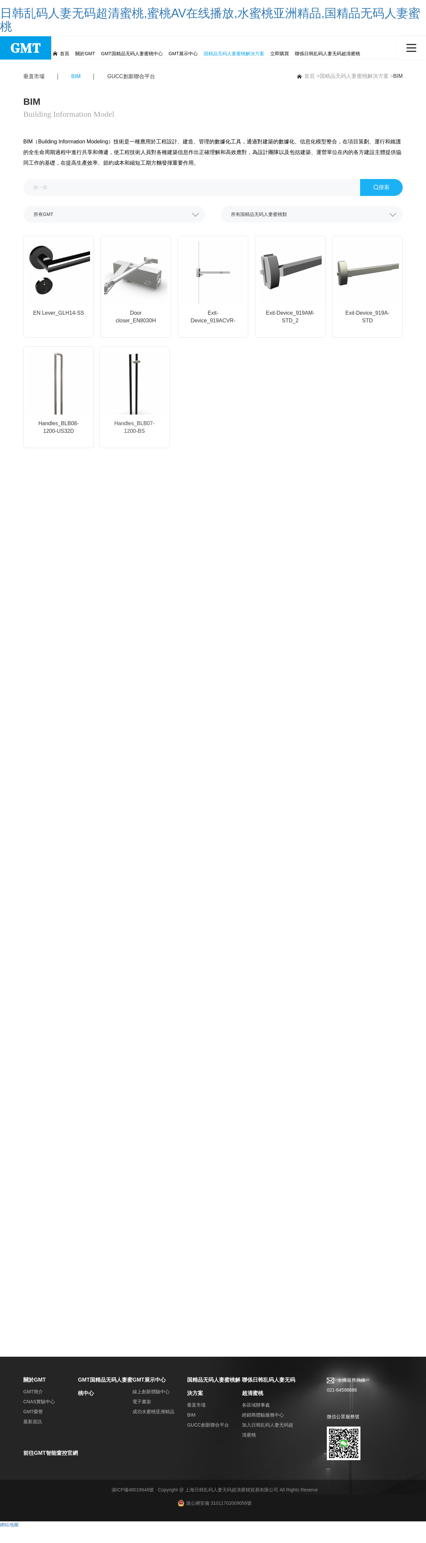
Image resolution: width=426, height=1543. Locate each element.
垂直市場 (34, 78)
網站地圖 (9, 1539)
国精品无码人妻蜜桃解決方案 (354, 77)
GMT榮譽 (33, 1426)
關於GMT (34, 1395)
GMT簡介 (33, 1406)
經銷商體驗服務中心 (263, 1430)
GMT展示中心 (149, 1395)
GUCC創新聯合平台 (131, 78)
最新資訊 (32, 1436)
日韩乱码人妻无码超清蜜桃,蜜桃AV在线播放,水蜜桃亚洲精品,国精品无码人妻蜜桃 (210, 19)
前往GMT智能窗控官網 (50, 1468)
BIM (398, 77)
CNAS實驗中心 (39, 1416)
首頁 (304, 77)
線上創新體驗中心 (151, 1406)
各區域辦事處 (256, 1420)
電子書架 (141, 1416)
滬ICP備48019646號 (132, 1504)
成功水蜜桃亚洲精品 (153, 1426)
